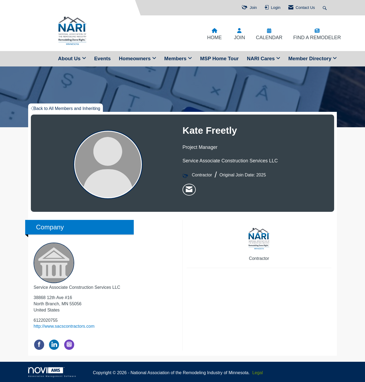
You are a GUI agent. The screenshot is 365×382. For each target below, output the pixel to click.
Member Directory (310, 58)
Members (176, 58)
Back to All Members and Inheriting (65, 108)
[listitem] (189, 190)
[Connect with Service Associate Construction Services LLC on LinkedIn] (54, 344)
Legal (257, 372)
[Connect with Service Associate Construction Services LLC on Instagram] (69, 344)
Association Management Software (52, 372)
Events (102, 58)
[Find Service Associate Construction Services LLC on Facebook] (39, 344)
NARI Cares (261, 58)
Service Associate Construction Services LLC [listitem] (77, 266)
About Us (70, 58)
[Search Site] (325, 8)
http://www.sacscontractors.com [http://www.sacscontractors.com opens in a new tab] (64, 326)
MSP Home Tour (219, 58)
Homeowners (135, 58)
